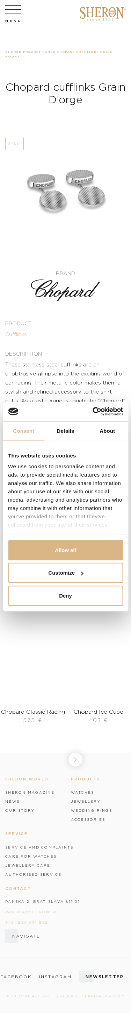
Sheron (13, 52)
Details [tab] (65, 430)
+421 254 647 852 (26, 922)
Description (23, 353)
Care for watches (31, 856)
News (12, 801)
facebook (16, 977)
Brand (65, 273)
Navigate (26, 936)
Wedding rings (91, 810)
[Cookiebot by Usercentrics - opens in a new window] (93, 411)
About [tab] (107, 430)
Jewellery (86, 801)
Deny (65, 595)
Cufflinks (16, 334)
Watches (82, 792)
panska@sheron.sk (31, 912)
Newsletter (105, 976)
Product (18, 323)
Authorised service (33, 874)
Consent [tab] (23, 430)
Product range (39, 52)
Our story (20, 810)
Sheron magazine (29, 792)
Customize (65, 573)
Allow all (65, 550)
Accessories (88, 819)
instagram (55, 977)
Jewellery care (28, 865)
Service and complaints (39, 847)
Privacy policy (106, 996)
